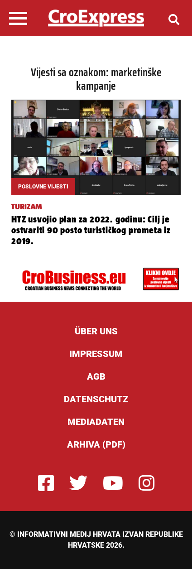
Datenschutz (96, 399)
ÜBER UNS (96, 331)
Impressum (96, 353)
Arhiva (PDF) (96, 444)
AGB (96, 376)
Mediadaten (96, 421)
